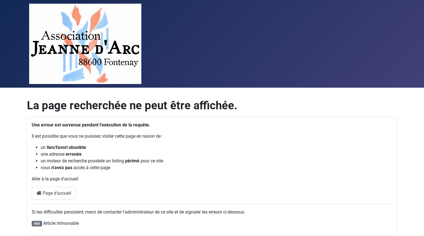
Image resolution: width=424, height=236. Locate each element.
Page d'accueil (53, 193)
